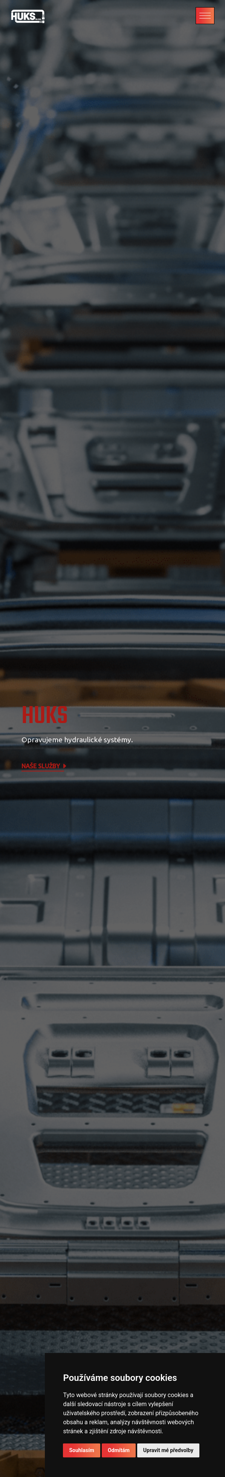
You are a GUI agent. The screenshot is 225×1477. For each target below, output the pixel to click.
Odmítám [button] (119, 1450)
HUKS (44, 716)
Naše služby (44, 766)
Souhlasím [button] (81, 1450)
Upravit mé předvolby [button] (168, 1450)
